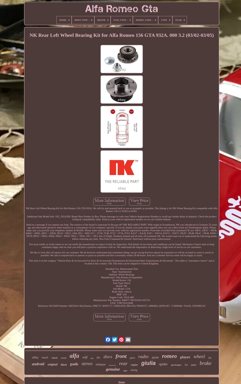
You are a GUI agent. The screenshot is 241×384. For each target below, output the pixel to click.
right (125, 371)
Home (121, 382)
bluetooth (112, 365)
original (53, 364)
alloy (35, 357)
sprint (155, 357)
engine (134, 364)
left (209, 358)
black (64, 364)
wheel (199, 356)
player (185, 357)
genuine (113, 369)
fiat (186, 365)
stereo (87, 363)
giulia (148, 363)
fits (98, 357)
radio (143, 356)
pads (74, 364)
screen (63, 358)
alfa (74, 356)
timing (134, 370)
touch (45, 357)
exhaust (100, 364)
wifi (85, 357)
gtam (132, 357)
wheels (55, 358)
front (121, 356)
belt (92, 358)
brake (206, 363)
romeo (169, 356)
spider (163, 364)
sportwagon (176, 365)
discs (108, 356)
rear (123, 363)
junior (193, 365)
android (38, 364)
